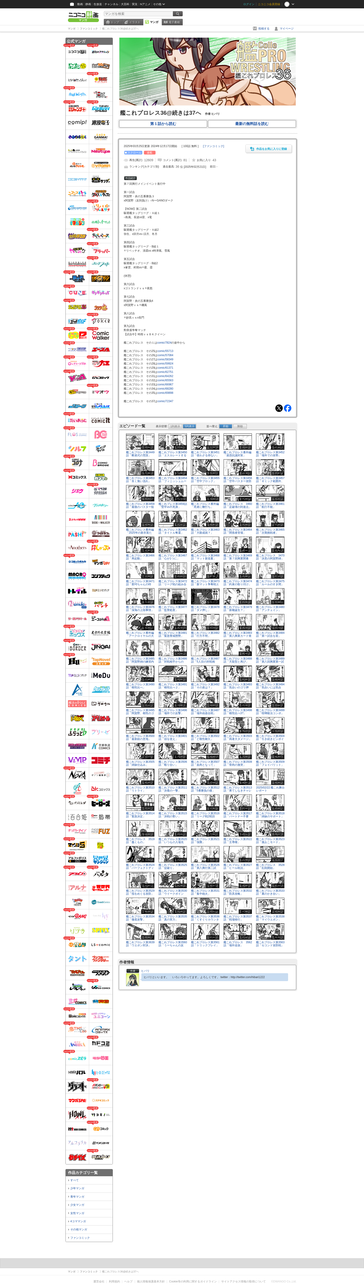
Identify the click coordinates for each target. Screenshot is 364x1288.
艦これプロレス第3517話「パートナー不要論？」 (238, 816)
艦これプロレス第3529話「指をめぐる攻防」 (140, 892)
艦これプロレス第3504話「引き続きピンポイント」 (270, 739)
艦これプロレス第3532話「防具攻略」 (238, 892)
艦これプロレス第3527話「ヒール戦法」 (238, 866)
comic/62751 (165, 372)
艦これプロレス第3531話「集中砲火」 (205, 892)
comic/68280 (165, 388)
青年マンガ (77, 1196)
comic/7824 (164, 342)
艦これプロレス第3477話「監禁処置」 (173, 608)
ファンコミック (80, 1237)
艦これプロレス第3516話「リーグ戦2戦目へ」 (205, 816)
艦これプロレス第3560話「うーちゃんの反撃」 (173, 945)
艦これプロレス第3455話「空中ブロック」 (205, 479)
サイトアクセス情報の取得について (243, 1281)
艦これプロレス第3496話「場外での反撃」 (173, 712)
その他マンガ (78, 1229)
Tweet (279, 408)
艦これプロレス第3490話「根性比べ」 (140, 686)
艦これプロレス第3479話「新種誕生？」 (238, 608)
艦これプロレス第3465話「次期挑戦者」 (270, 531)
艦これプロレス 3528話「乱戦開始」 (270, 866)
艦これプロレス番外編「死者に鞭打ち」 (205, 505)
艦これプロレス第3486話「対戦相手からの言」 (173, 661)
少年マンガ (77, 1188)
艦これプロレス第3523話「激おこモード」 (270, 841)
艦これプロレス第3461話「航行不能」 (270, 505)
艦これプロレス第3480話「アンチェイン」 (270, 608)
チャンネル (111, 4)
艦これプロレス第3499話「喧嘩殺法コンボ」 (270, 712)
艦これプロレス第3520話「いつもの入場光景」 (173, 842)
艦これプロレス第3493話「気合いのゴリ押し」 (238, 687)
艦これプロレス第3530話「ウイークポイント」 (173, 893)
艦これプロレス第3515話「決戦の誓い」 (173, 815)
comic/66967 (165, 384)
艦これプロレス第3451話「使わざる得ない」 (205, 454)
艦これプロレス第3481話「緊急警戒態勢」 (173, 634)
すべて (74, 1180)
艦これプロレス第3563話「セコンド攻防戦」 (270, 944)
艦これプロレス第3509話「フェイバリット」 (270, 763)
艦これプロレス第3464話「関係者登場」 (238, 531)
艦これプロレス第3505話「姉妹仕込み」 (140, 763)
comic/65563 (165, 380)
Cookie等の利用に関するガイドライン (193, 1281)
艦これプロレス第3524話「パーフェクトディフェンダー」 (140, 868)
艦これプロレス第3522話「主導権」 (238, 841)
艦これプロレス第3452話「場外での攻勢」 (270, 454)
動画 (80, 4)
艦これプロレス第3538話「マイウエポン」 (270, 918)
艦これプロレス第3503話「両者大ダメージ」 (238, 737)
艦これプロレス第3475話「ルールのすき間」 (270, 583)
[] (213, 146)
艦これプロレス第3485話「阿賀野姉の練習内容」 (140, 661)
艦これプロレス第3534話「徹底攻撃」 (140, 918)
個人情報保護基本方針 (151, 1281)
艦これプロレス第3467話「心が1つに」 (173, 557)
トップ (114, 22)
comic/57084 (165, 355)
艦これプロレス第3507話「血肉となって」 (205, 763)
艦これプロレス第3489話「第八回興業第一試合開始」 (270, 661)
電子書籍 (174, 22)
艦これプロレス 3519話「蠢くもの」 (140, 841)
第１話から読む (163, 124)
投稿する (264, 28)
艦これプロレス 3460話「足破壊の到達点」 (238, 505)
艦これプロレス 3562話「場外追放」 (238, 944)
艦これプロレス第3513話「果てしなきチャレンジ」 (238, 790)
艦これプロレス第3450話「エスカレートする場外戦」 (173, 455)
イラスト (134, 22)
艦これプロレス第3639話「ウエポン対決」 (140, 944)
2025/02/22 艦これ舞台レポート (270, 789)
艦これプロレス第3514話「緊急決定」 (140, 815)
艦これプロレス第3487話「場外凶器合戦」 (205, 712)
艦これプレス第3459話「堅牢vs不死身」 (173, 505)
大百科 (125, 4)
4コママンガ (78, 1221)
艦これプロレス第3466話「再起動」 (140, 557)
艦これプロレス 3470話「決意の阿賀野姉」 (270, 557)
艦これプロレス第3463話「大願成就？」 (205, 531)
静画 (88, 4)
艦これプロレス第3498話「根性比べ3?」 (238, 712)
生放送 (98, 4)
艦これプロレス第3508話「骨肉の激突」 (238, 763)
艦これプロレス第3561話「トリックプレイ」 (205, 944)
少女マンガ (77, 1204)
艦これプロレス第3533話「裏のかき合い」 (270, 892)
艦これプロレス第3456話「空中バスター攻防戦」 (238, 481)
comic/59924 (165, 363)
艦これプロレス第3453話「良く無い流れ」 (140, 479)
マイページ (287, 28)
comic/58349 (165, 359)
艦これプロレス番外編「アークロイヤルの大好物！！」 (140, 636)
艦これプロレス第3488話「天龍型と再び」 (238, 660)
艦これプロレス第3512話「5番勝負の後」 (205, 789)
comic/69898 (165, 392)
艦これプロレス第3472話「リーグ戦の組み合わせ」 (173, 584)
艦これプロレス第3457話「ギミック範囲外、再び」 (270, 481)
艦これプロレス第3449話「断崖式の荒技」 (140, 454)
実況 (134, 4)
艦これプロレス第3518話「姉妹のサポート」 (270, 815)
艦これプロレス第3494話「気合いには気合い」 (270, 687)
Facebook (287, 408)
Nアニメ (145, 4)
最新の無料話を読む (252, 124)
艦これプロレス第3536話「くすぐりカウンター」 (205, 919)
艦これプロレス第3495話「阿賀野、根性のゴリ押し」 (140, 713)
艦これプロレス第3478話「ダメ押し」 (205, 608)
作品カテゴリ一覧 (83, 1173)
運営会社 (98, 1281)
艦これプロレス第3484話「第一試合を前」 (270, 634)
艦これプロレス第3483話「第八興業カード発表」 (238, 636)
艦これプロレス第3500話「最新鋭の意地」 (140, 737)
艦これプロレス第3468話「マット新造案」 (205, 557)
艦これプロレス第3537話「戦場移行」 (238, 918)
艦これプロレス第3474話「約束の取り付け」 (238, 583)
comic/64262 (165, 376)
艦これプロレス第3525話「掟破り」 (173, 866)
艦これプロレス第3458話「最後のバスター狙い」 (140, 507)
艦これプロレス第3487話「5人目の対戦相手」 (205, 661)
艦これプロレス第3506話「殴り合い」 (173, 763)
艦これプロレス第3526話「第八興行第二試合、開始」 (205, 868)
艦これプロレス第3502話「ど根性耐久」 (205, 737)
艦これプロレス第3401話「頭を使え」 (173, 737)
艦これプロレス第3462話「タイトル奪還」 (173, 531)
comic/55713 (165, 351)
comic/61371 (165, 367)
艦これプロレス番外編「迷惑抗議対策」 (237, 454)
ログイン (248, 4)
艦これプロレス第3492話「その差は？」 (205, 686)
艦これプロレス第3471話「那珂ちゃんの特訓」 (140, 584)
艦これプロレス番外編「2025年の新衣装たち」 (140, 532)
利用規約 (114, 1281)
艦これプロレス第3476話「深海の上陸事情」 (140, 608)
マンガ (154, 22)
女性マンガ (77, 1213)
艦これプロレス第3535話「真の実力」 (173, 918)
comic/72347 (165, 401)
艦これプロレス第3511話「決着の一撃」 (173, 789)
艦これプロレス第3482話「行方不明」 (205, 634)
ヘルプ (128, 1281)
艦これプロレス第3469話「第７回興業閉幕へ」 (238, 558)
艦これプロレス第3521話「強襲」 (205, 841)
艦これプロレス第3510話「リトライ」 (140, 789)
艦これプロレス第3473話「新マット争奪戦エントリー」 (205, 584)
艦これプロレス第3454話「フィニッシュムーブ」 (173, 481)
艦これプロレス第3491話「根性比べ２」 (173, 686)
